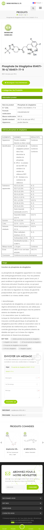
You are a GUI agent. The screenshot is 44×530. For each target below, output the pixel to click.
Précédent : (6, 410)
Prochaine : (6, 415)
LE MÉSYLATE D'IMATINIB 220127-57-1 (31, 449)
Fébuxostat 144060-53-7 (19, 415)
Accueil (20, 15)
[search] (33, 8)
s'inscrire (33, 487)
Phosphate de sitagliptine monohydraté (15, 345)
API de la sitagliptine (9, 349)
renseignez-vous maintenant (16, 83)
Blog (32, 523)
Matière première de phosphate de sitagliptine (25, 339)
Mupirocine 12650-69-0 (13, 449)
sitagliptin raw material (10, 342)
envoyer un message (22, 526)
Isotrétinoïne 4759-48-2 (18, 410)
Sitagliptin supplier (25, 349)
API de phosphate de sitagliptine (30, 342)
